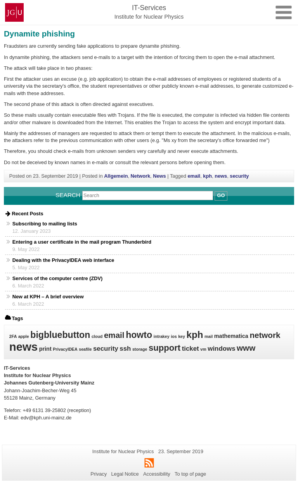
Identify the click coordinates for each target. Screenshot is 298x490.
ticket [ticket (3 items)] (190, 348)
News (159, 176)
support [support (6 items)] (164, 348)
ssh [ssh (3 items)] (125, 348)
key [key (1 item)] (181, 336)
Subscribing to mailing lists (44, 224)
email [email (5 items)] (114, 335)
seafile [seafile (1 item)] (85, 349)
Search (67, 195)
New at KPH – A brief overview (48, 297)
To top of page (190, 474)
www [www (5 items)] (246, 347)
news (221, 176)
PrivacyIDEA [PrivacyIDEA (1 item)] (65, 349)
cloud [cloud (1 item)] (97, 336)
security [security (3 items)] (105, 348)
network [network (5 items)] (264, 335)
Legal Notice (125, 474)
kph (207, 176)
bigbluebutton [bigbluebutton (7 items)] (60, 335)
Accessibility (156, 474)
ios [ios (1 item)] (174, 336)
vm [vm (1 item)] (203, 349)
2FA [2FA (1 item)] (13, 336)
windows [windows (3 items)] (221, 348)
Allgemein (116, 176)
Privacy (98, 474)
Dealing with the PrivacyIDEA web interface (63, 260)
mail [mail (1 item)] (208, 336)
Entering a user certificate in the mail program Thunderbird (81, 242)
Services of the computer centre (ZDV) (57, 278)
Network (141, 176)
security (239, 176)
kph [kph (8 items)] (194, 334)
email (193, 176)
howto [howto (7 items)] (139, 335)
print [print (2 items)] (45, 349)
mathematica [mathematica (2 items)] (231, 336)
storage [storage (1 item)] (139, 349)
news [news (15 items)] (23, 346)
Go (221, 195)
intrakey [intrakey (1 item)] (162, 336)
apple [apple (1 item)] (23, 336)
